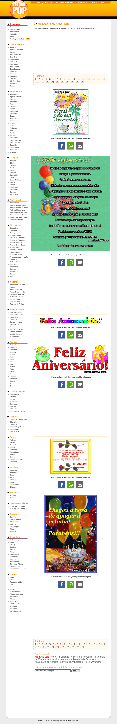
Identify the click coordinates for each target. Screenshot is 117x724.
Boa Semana (15, 29)
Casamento (14, 394)
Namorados (14, 324)
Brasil (12, 577)
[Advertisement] (70, 51)
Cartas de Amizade (17, 294)
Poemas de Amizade (17, 304)
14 (88, 79)
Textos (12, 274)
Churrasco (14, 522)
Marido (12, 366)
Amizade (13, 34)
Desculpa (13, 113)
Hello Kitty (14, 549)
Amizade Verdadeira (17, 292)
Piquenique (14, 526)
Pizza (12, 529)
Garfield (13, 547)
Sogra (12, 381)
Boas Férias (14, 59)
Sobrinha (13, 376)
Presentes (14, 138)
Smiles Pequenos (16, 459)
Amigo (12, 287)
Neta (11, 369)
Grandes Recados (17, 250)
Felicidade (14, 123)
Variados (13, 608)
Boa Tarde (14, 64)
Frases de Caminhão (18, 238)
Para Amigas (15, 299)
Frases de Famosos (17, 240)
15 (93, 79)
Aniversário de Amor (18, 210)
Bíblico (12, 163)
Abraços (13, 47)
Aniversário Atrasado (18, 205)
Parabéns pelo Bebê (17, 411)
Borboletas (14, 472)
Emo (11, 579)
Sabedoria (14, 267)
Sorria (12, 271)
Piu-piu (12, 552)
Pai (11, 374)
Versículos (14, 194)
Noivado (13, 406)
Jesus (12, 177)
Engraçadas (14, 429)
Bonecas (13, 470)
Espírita (13, 173)
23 (62, 82)
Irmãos (12, 362)
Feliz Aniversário (16, 220)
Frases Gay (14, 247)
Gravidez (13, 404)
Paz (11, 130)
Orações (13, 182)
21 (52, 82)
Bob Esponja (15, 540)
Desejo (12, 116)
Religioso (13, 189)
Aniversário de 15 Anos (19, 207)
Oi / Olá (13, 79)
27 (82, 82)
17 (103, 79)
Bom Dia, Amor (15, 317)
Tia (11, 383)
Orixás (12, 185)
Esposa (13, 352)
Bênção (13, 160)
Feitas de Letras (16, 235)
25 (72, 82)
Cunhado (13, 350)
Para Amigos (15, 301)
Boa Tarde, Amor (16, 315)
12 (78, 79)
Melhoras (13, 128)
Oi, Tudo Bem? (15, 81)
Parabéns (13, 409)
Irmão (12, 359)
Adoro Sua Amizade (17, 285)
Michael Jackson (16, 594)
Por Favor (13, 83)
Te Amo (13, 152)
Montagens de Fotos (18, 39)
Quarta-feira (14, 27)
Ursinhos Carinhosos (18, 569)
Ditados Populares (17, 427)
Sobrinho (13, 379)
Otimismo (13, 259)
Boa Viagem (14, 66)
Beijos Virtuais (15, 54)
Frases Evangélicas (17, 245)
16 (98, 79)
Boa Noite (13, 57)
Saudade (13, 145)
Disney (12, 545)
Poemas (13, 264)
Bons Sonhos (15, 74)
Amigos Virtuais (16, 289)
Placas (12, 599)
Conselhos (14, 228)
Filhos (12, 354)
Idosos (12, 589)
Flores (12, 447)
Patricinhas (14, 484)
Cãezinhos (14, 445)
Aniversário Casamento (19, 212)
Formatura (14, 401)
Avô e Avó (14, 345)
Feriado (13, 397)
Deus (12, 170)
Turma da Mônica (16, 564)
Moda (12, 482)
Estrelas (13, 480)
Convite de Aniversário (18, 217)
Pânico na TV (15, 431)
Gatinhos (13, 450)
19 (42, 82)
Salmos (13, 192)
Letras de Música (16, 254)
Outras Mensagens (17, 262)
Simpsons (14, 557)
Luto (11, 126)
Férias (12, 399)
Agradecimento (16, 97)
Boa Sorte (14, 62)
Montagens (83, 2)
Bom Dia (13, 71)
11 (73, 79)
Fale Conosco (98, 2)
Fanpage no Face (44, 2)
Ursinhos (13, 462)
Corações (13, 475)
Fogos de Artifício (17, 582)
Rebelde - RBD (15, 604)
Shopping (13, 487)
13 (83, 79)
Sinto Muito (14, 147)
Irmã (11, 357)
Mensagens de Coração (19, 257)
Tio (11, 386)
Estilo (12, 477)
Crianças (13, 233)
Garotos (13, 498)
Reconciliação (15, 140)
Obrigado (13, 76)
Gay (11, 584)
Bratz (12, 542)
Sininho (13, 559)
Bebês (12, 442)
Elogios (13, 118)
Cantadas (13, 319)
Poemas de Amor (16, 329)
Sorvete (13, 531)
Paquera (13, 327)
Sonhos (13, 269)
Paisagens (14, 596)
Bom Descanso (16, 69)
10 (68, 79)
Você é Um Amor (16, 334)
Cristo (12, 168)
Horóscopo (14, 587)
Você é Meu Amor (16, 332)
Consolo (13, 109)
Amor (12, 36)
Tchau (12, 86)
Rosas (12, 454)
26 (77, 82)
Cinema (13, 524)
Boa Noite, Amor (16, 312)
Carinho (13, 106)
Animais (13, 440)
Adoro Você (14, 94)
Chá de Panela (15, 519)
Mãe (11, 364)
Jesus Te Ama (15, 180)
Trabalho (13, 606)
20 (47, 82)
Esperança (14, 121)
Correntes (14, 230)
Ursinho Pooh (15, 566)
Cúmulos (13, 424)
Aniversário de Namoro (19, 215)
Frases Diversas (16, 242)
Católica (13, 165)
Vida (11, 276)
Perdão (12, 135)
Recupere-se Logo (17, 142)
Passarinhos (15, 452)
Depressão (14, 111)
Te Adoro (13, 150)
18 (37, 82)
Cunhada (13, 347)
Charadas (13, 422)
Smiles (12, 457)
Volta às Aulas (15, 611)
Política (13, 601)
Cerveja (13, 517)
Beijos (12, 52)
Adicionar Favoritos (64, 2)
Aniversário (14, 32)
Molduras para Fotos (45, 657)
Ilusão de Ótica (15, 592)
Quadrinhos (14, 554)
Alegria (12, 99)
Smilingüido (14, 561)
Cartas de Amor (16, 322)
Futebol (13, 495)
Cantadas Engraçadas (18, 419)
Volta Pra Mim (15, 336)
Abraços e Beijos (16, 50)
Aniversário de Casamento (83, 659)
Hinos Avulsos (15, 252)
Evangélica (14, 175)
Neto (12, 371)
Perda (12, 133)
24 (67, 82)
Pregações (14, 187)
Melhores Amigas (16, 297)
